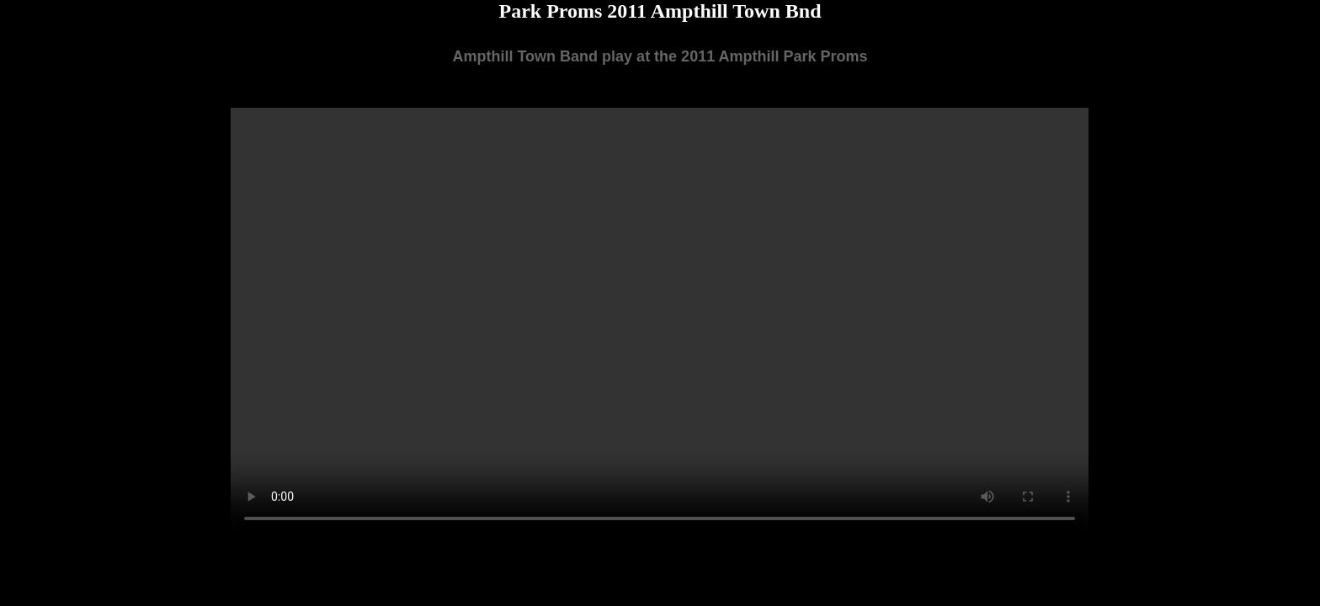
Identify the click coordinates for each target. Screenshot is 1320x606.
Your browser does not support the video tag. (659, 322)
